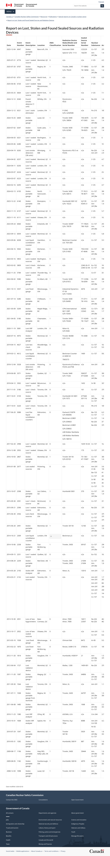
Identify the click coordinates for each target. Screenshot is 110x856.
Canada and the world (46, 840)
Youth (73, 832)
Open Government (77, 800)
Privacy (63, 851)
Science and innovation (78, 820)
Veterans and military (78, 828)
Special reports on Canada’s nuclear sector (72, 17)
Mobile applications (22, 851)
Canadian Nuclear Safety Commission (27, 17)
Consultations (43, 800)
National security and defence (48, 824)
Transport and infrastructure (48, 836)
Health (8, 840)
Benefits (8, 836)
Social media (10, 851)
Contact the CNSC (11, 800)
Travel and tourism (12, 828)
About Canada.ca (36, 851)
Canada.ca (9, 17)
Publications (53, 17)
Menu (10, 11)
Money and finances (45, 844)
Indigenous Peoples (77, 824)
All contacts (9, 813)
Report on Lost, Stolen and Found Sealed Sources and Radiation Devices (30, 20)
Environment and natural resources (50, 820)
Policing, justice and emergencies (49, 832)
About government (77, 813)
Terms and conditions (51, 851)
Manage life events (77, 836)
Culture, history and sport (47, 828)
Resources (43, 17)
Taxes (8, 844)
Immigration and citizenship (15, 824)
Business (9, 832)
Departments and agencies (47, 813)
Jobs (7, 820)
